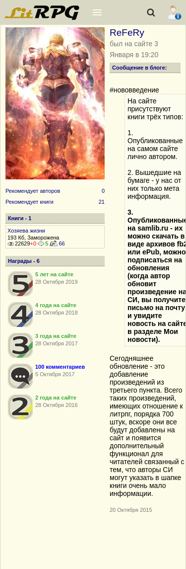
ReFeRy (127, 32)
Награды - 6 (24, 261)
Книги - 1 (19, 218)
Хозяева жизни (26, 231)
